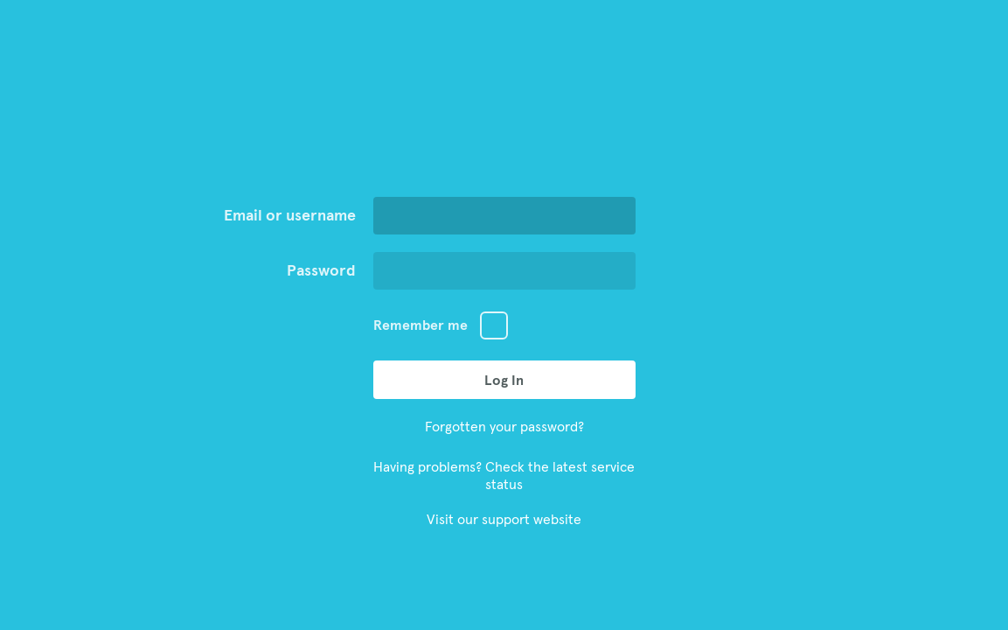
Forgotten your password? (504, 426)
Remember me (420, 324)
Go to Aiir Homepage (504, 127)
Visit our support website (504, 519)
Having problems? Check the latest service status (504, 475)
